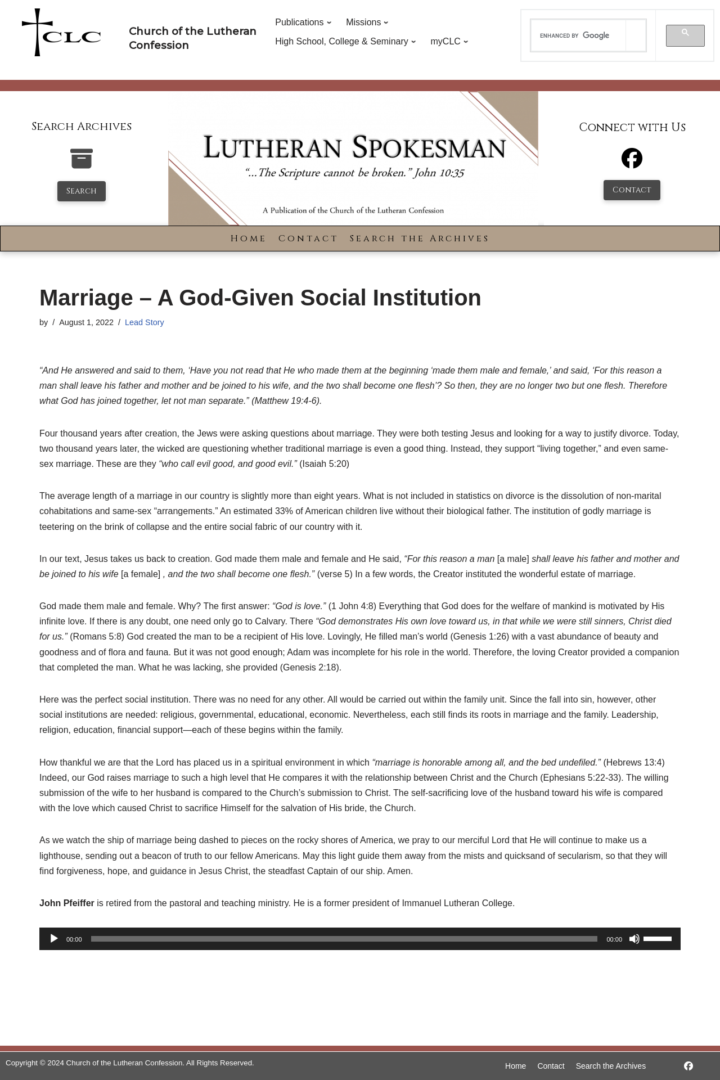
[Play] (54, 938)
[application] (360, 939)
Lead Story (144, 322)
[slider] (344, 939)
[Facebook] (632, 163)
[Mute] (634, 938)
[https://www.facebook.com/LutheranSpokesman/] (688, 1066)
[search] (579, 35)
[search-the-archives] (81, 164)
